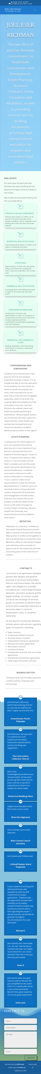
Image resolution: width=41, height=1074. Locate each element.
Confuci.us (22, 1067)
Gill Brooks (20, 1064)
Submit (31, 1057)
